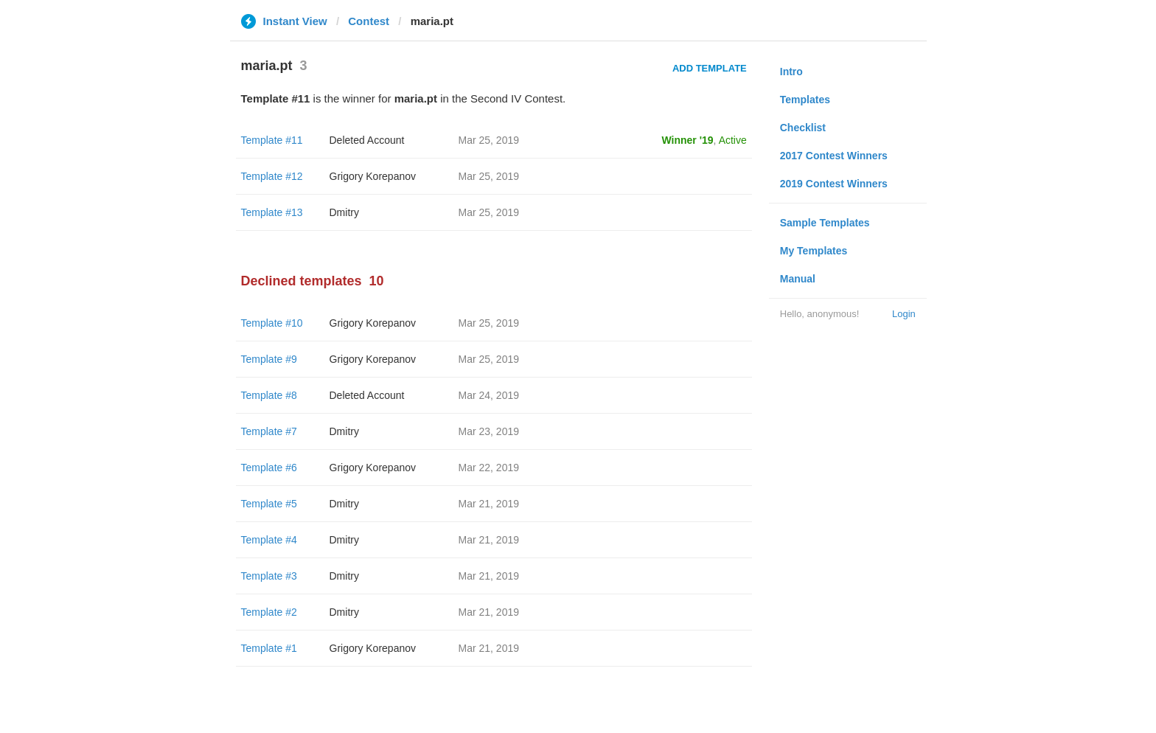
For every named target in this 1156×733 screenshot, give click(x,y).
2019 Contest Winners (834, 184)
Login (904, 313)
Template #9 (269, 359)
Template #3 (269, 576)
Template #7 (269, 431)
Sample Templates (825, 223)
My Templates (814, 251)
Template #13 (272, 212)
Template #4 (269, 540)
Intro (791, 71)
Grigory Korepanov (373, 176)
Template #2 (269, 612)
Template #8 (269, 395)
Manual (797, 279)
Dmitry (344, 212)
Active (733, 140)
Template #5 (269, 504)
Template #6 (269, 467)
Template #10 (272, 323)
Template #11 (272, 140)
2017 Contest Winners (834, 155)
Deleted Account (367, 140)
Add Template (709, 68)
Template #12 (272, 176)
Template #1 (269, 648)
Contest (368, 21)
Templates (805, 99)
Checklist (803, 127)
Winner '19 (688, 140)
